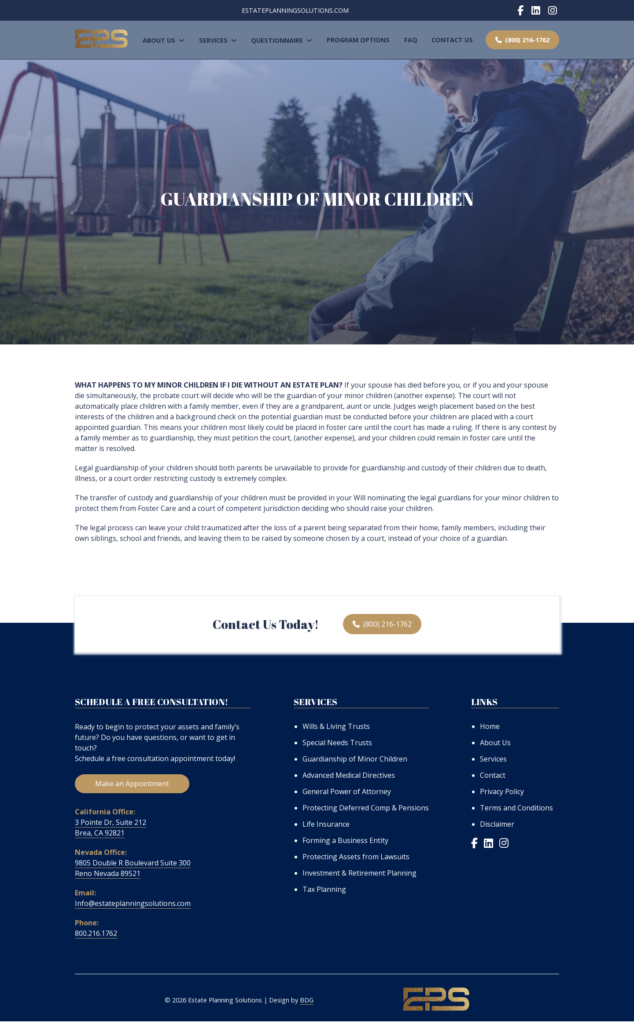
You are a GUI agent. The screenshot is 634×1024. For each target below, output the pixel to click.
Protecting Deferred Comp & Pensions (365, 808)
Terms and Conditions (516, 808)
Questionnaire (281, 40)
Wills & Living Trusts (336, 726)
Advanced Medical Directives (348, 775)
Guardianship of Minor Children (354, 759)
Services (218, 40)
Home (490, 726)
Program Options (358, 40)
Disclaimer (497, 824)
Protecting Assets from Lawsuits (355, 856)
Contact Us (452, 40)
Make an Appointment (132, 786)
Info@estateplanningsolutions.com (133, 906)
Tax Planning (324, 889)
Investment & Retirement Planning (359, 873)
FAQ (410, 40)
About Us (163, 40)
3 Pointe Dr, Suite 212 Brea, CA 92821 (110, 830)
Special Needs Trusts (337, 742)
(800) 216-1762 (522, 40)
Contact (492, 775)
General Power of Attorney (346, 791)
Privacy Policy (502, 791)
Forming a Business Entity (345, 840)
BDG (306, 1002)
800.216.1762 (96, 936)
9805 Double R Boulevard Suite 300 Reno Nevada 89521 (133, 871)
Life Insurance (326, 824)
